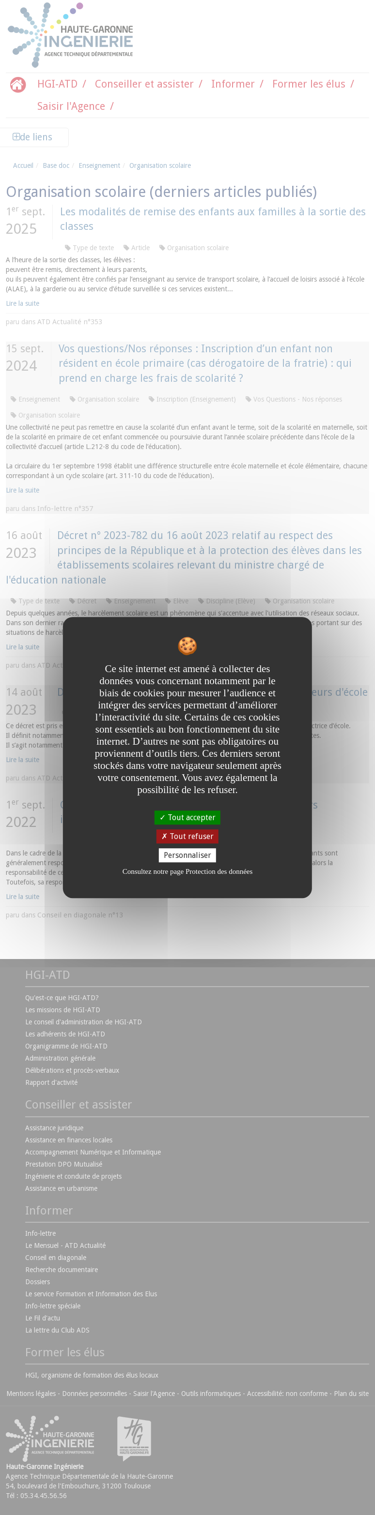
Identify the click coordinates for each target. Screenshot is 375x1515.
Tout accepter (187, 817)
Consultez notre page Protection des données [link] (188, 871)
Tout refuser (187, 836)
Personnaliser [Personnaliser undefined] (187, 855)
